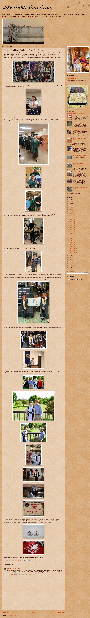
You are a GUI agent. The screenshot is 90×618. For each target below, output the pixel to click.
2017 (70, 209)
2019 (70, 213)
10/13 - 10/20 (73, 248)
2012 (70, 199)
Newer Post (5, 612)
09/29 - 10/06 (73, 246)
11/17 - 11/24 (73, 250)
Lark (8, 568)
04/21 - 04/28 (73, 225)
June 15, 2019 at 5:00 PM (14, 568)
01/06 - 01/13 (73, 215)
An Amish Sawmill (76, 179)
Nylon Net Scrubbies (77, 171)
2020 (70, 255)
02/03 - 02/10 (73, 221)
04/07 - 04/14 (73, 223)
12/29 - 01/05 (73, 252)
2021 (70, 257)
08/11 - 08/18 (73, 244)
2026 (70, 267)
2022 (70, 259)
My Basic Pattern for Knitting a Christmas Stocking (79, 122)
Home (33, 612)
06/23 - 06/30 (73, 238)
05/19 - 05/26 (73, 231)
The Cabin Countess (26, 8)
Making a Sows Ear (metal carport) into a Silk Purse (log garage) (80, 156)
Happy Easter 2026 (72, 78)
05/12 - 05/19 (73, 229)
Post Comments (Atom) (13, 615)
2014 (70, 203)
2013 (70, 201)
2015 (70, 205)
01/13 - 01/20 (73, 217)
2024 (70, 263)
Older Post (61, 612)
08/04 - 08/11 (73, 242)
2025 (70, 265)
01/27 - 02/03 (73, 219)
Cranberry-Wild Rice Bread (78, 130)
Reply (8, 576)
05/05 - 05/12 (73, 227)
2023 (70, 261)
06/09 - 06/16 (73, 233)
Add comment (7, 578)
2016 (70, 207)
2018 (70, 211)
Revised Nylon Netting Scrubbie (79, 146)
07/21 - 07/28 (73, 240)
